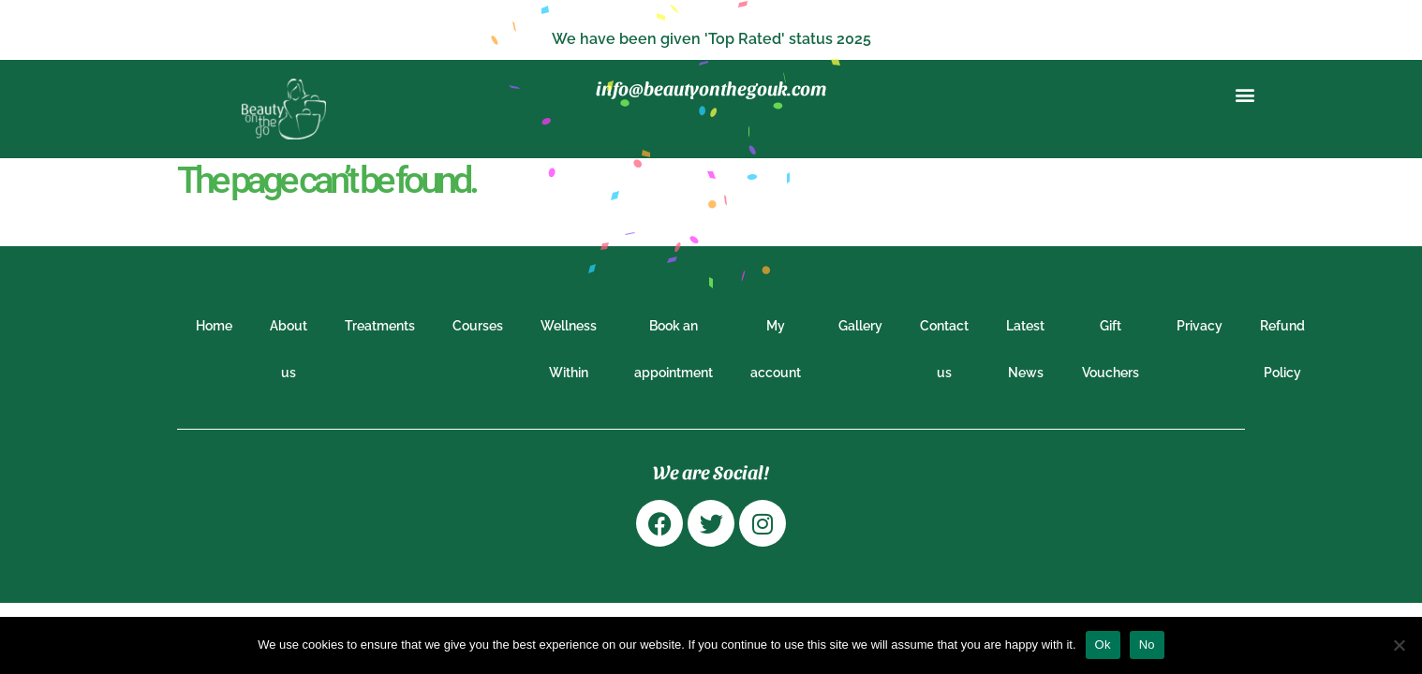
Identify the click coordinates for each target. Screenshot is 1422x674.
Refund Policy (1282, 349)
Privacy (1199, 325)
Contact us (944, 349)
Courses (477, 325)
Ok (1103, 644)
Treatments (380, 325)
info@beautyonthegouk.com (711, 88)
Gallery (860, 325)
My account (775, 349)
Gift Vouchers (1110, 349)
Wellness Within (569, 349)
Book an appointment (673, 349)
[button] (1245, 94)
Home (214, 325)
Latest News (1025, 349)
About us (288, 349)
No (1147, 644)
